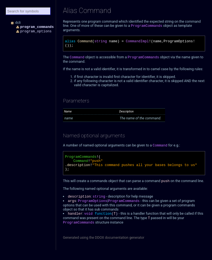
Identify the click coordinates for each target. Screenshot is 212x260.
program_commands (37, 27)
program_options (36, 31)
